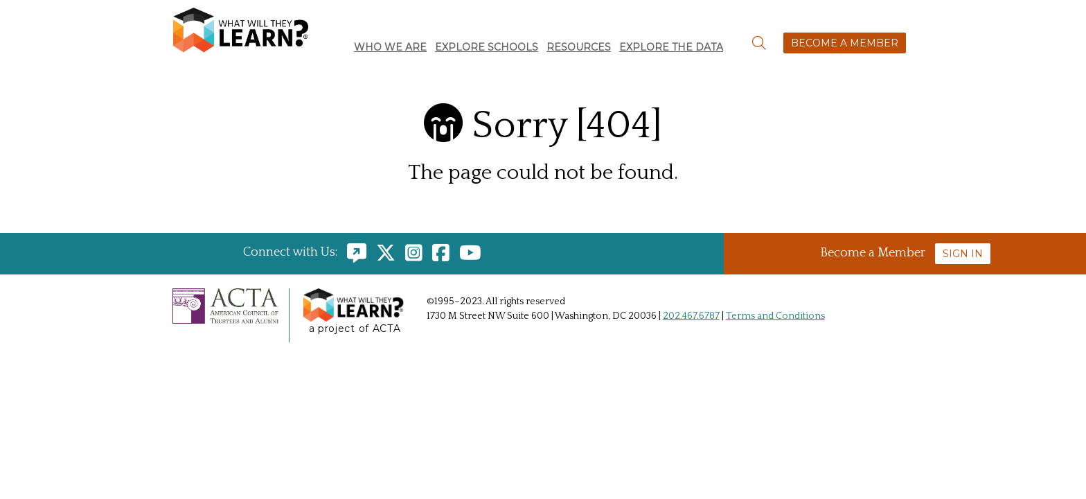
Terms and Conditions (775, 316)
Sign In (963, 253)
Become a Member (844, 43)
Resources (578, 47)
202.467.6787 (691, 316)
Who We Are (390, 47)
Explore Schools (486, 47)
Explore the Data (671, 47)
